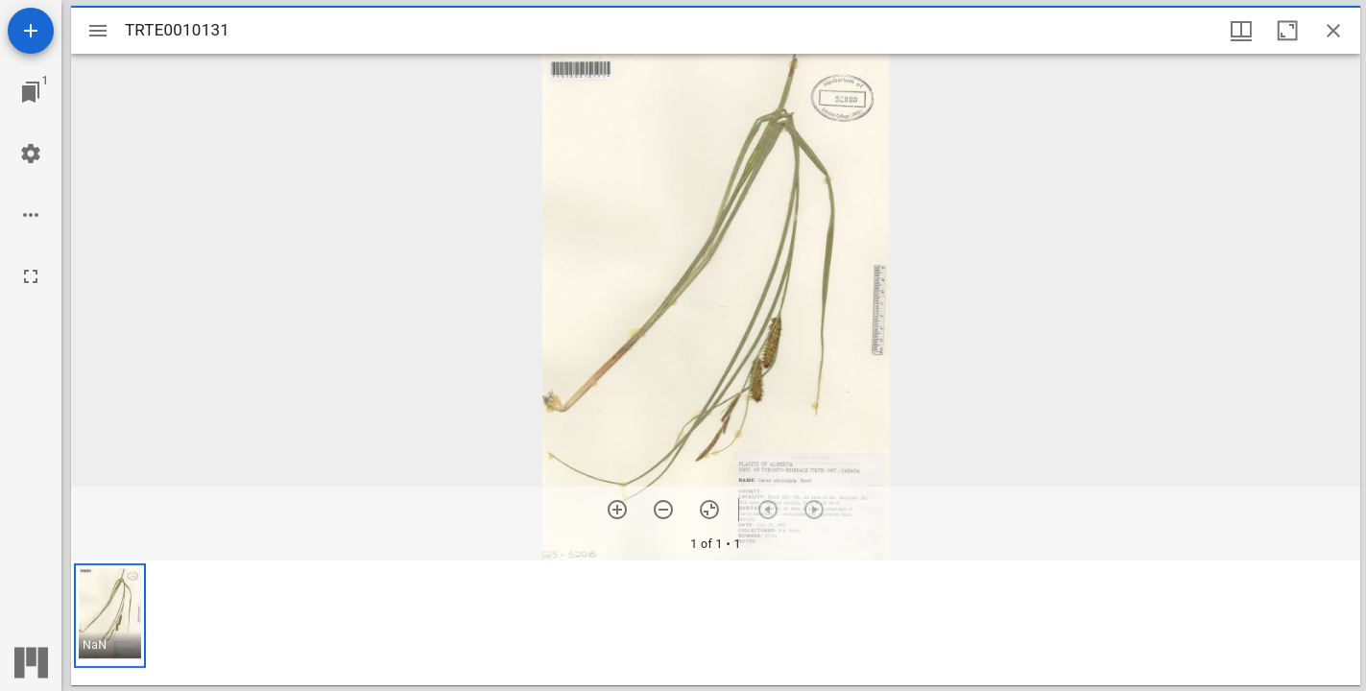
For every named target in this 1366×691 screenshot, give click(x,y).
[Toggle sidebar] (98, 31)
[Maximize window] (1287, 31)
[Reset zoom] (709, 510)
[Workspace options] (31, 215)
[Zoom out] (663, 510)
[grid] (715, 622)
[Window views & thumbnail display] (1241, 31)
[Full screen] (31, 276)
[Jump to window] (31, 92)
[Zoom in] (617, 510)
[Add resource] (31, 31)
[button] (110, 615)
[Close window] (1333, 31)
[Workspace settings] (31, 154)
